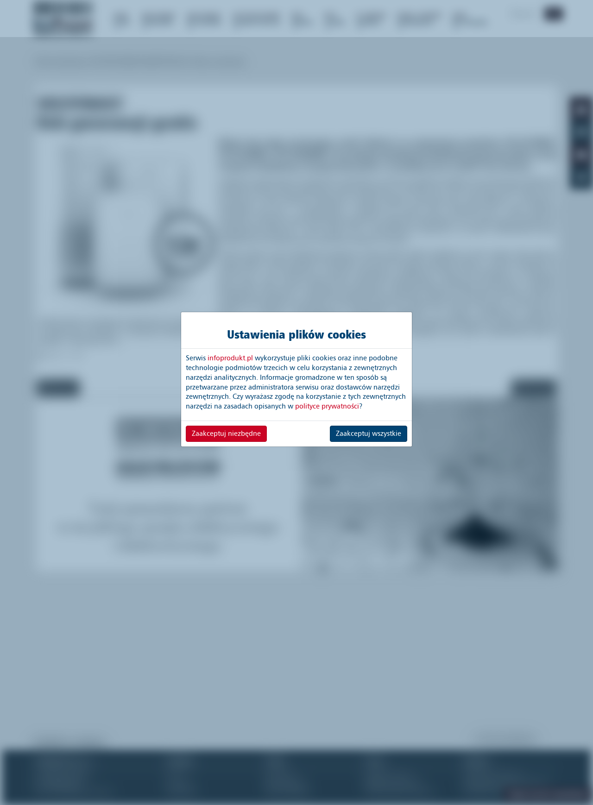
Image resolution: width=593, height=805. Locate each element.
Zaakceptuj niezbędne (226, 433)
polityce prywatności (327, 406)
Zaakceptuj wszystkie (368, 433)
